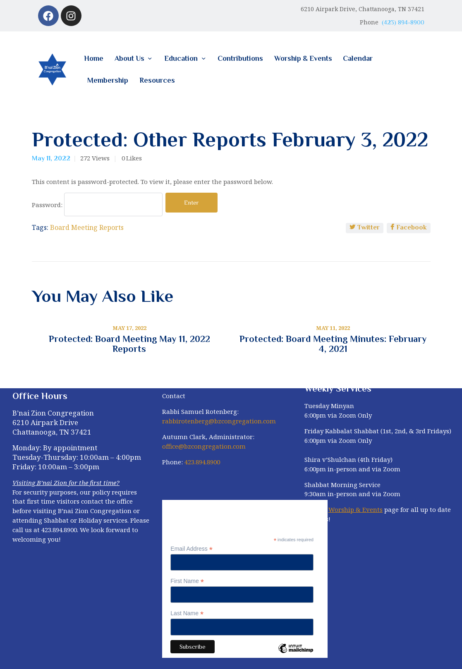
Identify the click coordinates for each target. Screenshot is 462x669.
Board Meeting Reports (87, 227)
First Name (187, 581)
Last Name (186, 613)
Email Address (191, 549)
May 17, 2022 (129, 328)
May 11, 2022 (51, 158)
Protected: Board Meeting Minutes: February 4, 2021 (332, 344)
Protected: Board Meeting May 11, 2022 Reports (129, 344)
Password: (97, 205)
